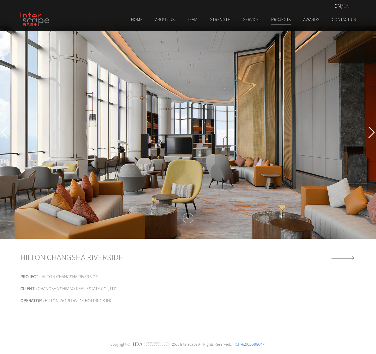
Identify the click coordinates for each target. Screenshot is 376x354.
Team (192, 19)
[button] (4, 132)
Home (137, 19)
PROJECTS (281, 19)
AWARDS (311, 19)
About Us (165, 19)
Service (251, 19)
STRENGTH (220, 19)
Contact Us (344, 19)
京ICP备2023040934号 (248, 344)
